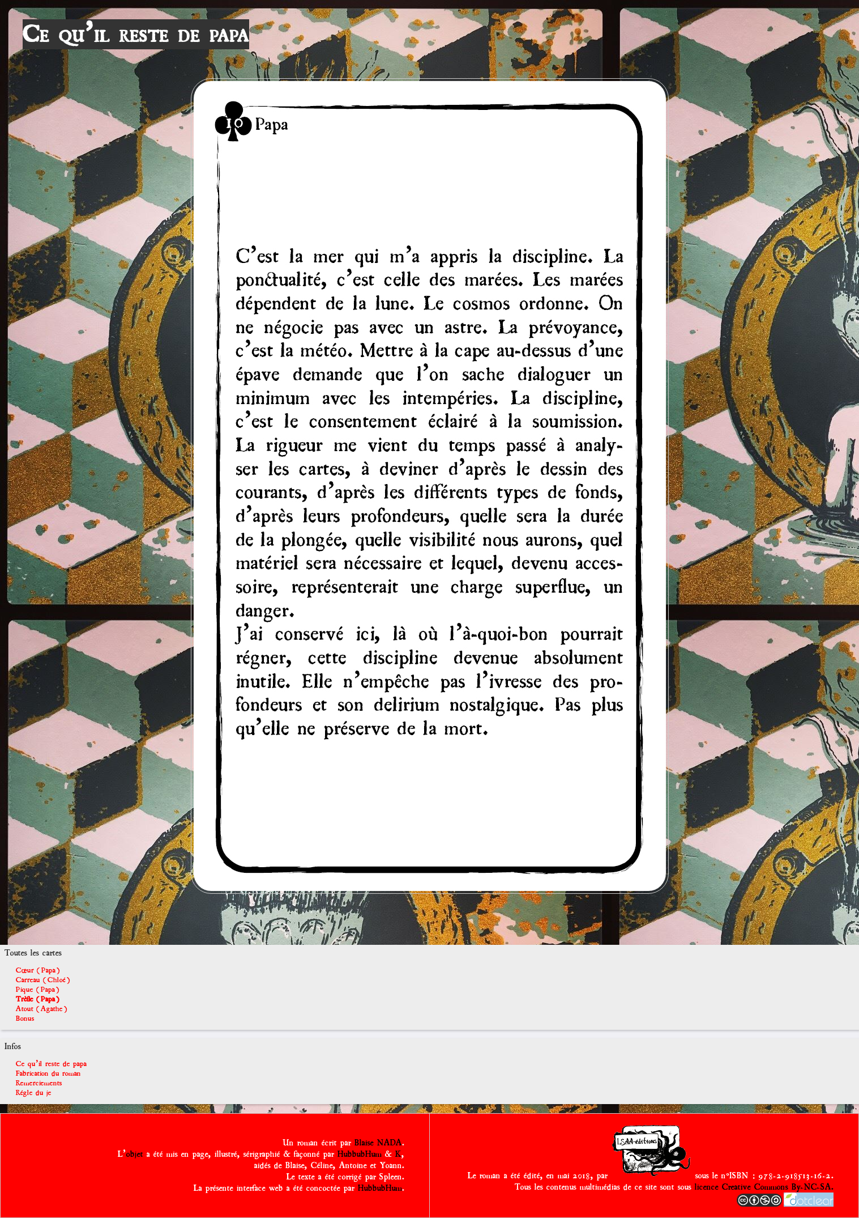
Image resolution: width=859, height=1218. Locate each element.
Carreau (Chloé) (43, 979)
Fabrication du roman (48, 1073)
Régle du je (34, 1092)
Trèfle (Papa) (37, 999)
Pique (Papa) (37, 989)
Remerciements (39, 1083)
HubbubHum (359, 1154)
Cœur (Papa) (38, 970)
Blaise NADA (378, 1142)
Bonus (25, 1018)
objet (134, 1154)
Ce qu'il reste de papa (136, 34)
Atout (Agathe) (41, 1008)
